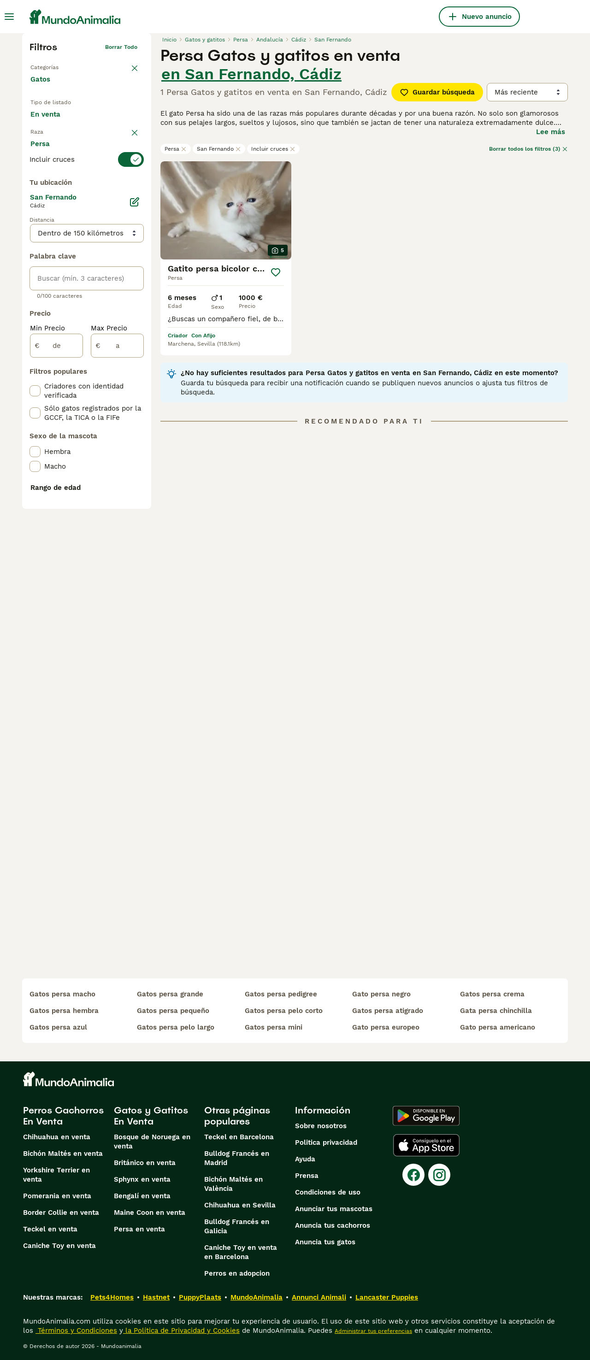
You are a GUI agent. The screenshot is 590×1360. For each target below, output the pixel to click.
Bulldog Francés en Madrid (236, 1158)
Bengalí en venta (142, 1196)
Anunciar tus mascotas (333, 1209)
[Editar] (134, 421)
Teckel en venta (50, 1229)
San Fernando (219, 149)
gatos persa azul (58, 1027)
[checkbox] (35, 235)
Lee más (550, 132)
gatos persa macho (62, 994)
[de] (56, 565)
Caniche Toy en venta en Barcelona (240, 1252)
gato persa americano (497, 1027)
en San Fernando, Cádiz (251, 73)
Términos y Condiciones (76, 1330)
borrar (128, 170)
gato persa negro (381, 994)
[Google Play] (426, 1116)
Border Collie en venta (61, 1212)
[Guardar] (275, 272)
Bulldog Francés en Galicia (236, 1226)
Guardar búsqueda (437, 92)
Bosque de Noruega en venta (152, 1141)
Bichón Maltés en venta (63, 1153)
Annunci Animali (319, 1297)
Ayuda (305, 1159)
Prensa (307, 1176)
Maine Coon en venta (149, 1212)
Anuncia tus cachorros (332, 1225)
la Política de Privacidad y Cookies (181, 1330)
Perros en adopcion (237, 1273)
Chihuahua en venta (56, 1137)
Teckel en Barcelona (239, 1137)
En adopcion (109, 123)
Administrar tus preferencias (373, 1331)
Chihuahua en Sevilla (240, 1205)
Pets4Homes (112, 1297)
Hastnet (156, 1297)
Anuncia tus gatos (325, 1242)
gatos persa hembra (64, 1011)
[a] (117, 565)
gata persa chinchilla (496, 1011)
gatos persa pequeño (173, 1011)
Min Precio (47, 547)
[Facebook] (413, 1175)
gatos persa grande (170, 994)
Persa (176, 149)
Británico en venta (145, 1163)
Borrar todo (121, 47)
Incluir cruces (273, 149)
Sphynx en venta (142, 1179)
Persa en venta (139, 1229)
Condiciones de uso (327, 1192)
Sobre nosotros (321, 1126)
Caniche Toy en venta (59, 1246)
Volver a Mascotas (55, 65)
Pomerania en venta (57, 1196)
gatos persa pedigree (281, 994)
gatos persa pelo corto (284, 1011)
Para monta (57, 145)
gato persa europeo (385, 1027)
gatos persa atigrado (387, 1011)
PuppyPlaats (200, 1297)
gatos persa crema (492, 994)
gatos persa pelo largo (175, 1027)
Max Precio (109, 547)
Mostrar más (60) (67, 381)
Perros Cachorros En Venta (63, 1116)
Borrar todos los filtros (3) (528, 149)
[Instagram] (439, 1175)
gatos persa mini (273, 1027)
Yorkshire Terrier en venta (56, 1174)
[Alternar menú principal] (9, 16)
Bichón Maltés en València (233, 1184)
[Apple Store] (426, 1145)
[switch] (87, 189)
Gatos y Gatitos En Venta (151, 1116)
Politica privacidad (326, 1142)
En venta (53, 123)
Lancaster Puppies (386, 1297)
